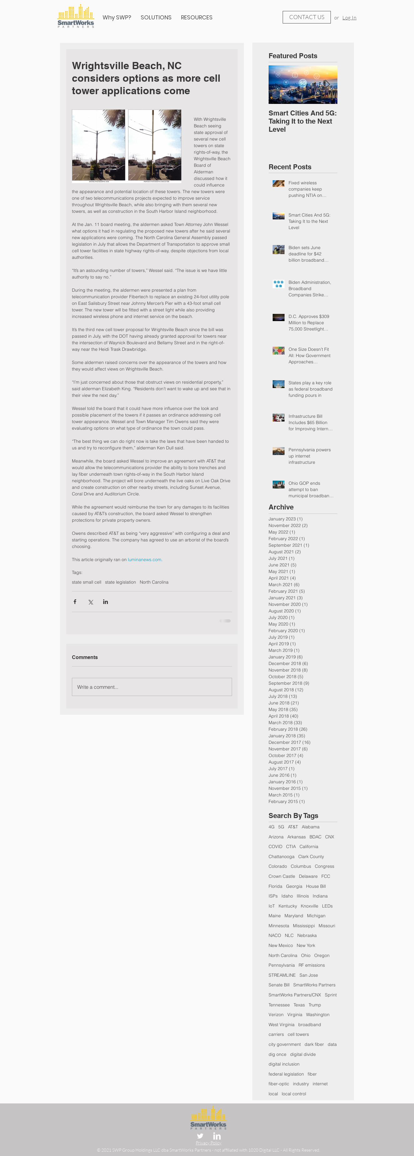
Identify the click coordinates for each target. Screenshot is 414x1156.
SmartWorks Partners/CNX (295, 995)
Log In (349, 17)
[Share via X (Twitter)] (90, 602)
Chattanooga (282, 856)
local (273, 1094)
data (332, 1044)
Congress (324, 866)
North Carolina (154, 582)
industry (301, 1084)
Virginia (294, 1014)
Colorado (278, 866)
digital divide (303, 1054)
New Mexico (281, 945)
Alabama (311, 827)
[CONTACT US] (307, 17)
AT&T (293, 827)
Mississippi (304, 925)
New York (306, 945)
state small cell (86, 582)
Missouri (327, 925)
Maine (275, 915)
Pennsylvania (282, 965)
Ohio (305, 955)
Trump (315, 1005)
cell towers (298, 1034)
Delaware (308, 876)
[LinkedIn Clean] (217, 1136)
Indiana (320, 896)
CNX (329, 837)
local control (294, 1094)
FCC (325, 876)
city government (285, 1044)
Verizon (276, 1014)
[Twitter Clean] (200, 1136)
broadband (309, 1024)
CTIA (291, 846)
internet (320, 1084)
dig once (277, 1054)
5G (281, 827)
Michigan (316, 915)
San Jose (309, 975)
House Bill (316, 886)
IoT (272, 906)
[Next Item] (327, 85)
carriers (276, 1034)
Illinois (303, 896)
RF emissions (312, 965)
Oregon (322, 955)
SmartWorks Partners (314, 985)
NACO (275, 935)
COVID (275, 846)
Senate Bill (279, 985)
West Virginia (282, 1024)
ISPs (273, 896)
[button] (196, 17)
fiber (312, 1074)
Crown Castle (282, 876)
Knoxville (309, 906)
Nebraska (307, 935)
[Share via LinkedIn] (106, 602)
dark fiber (314, 1044)
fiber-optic (279, 1084)
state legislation (120, 582)
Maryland (294, 915)
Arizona (276, 837)
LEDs (327, 906)
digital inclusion (284, 1064)
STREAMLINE (282, 975)
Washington (318, 1014)
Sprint (331, 995)
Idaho (287, 896)
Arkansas (296, 837)
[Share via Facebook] (75, 602)
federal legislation (286, 1074)
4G (272, 827)
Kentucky (288, 906)
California (309, 846)
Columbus (301, 866)
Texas (299, 1005)
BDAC (315, 837)
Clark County (311, 856)
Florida (275, 886)
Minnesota (279, 925)
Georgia (294, 886)
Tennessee (279, 1005)
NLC (289, 935)
